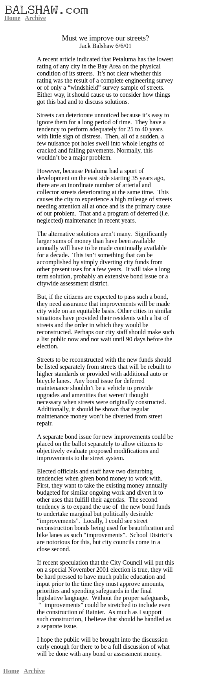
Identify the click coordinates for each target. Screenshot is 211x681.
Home (12, 18)
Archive (35, 18)
